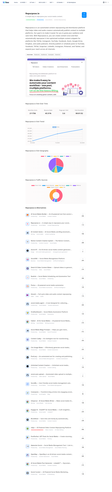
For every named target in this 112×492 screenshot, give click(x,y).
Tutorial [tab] (57, 54)
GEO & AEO (43, 2)
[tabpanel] (56, 78)
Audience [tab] (44, 54)
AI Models (60, 2)
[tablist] (43, 54)
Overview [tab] (30, 54)
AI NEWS (23, 2)
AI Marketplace (71, 2)
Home (16, 2)
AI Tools (33, 2)
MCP (52, 2)
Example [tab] (51, 54)
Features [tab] (37, 54)
